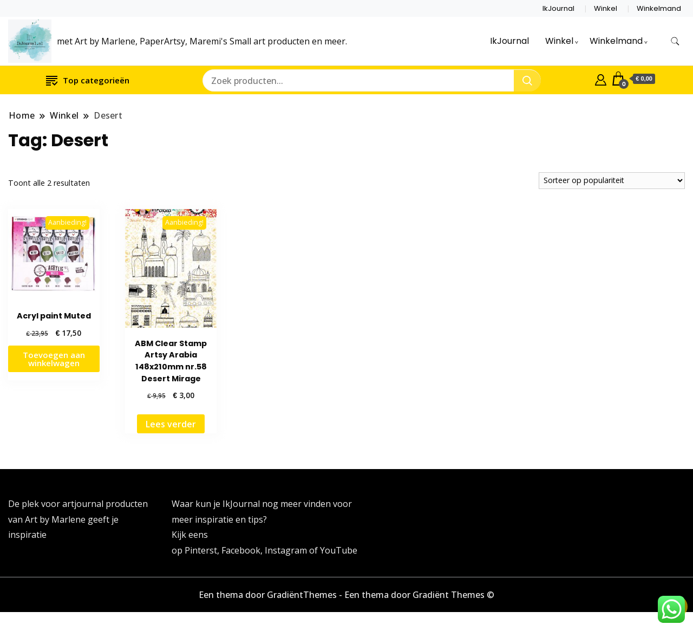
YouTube (338, 550)
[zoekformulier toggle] (675, 41)
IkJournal (558, 8)
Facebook (240, 550)
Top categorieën (87, 80)
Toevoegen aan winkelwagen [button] (54, 358)
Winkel (605, 8)
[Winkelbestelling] (612, 180)
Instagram (287, 550)
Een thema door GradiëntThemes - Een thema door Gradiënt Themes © (346, 595)
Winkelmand (659, 8)
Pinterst (201, 550)
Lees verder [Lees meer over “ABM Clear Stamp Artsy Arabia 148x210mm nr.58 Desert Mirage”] (171, 424)
